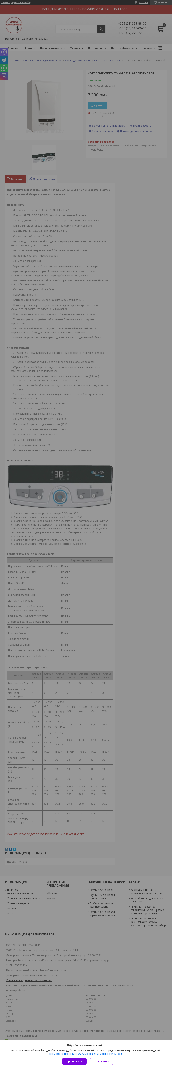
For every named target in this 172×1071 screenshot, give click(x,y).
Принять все (74, 1061)
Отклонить (102, 1061)
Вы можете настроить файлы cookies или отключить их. (84, 1053)
